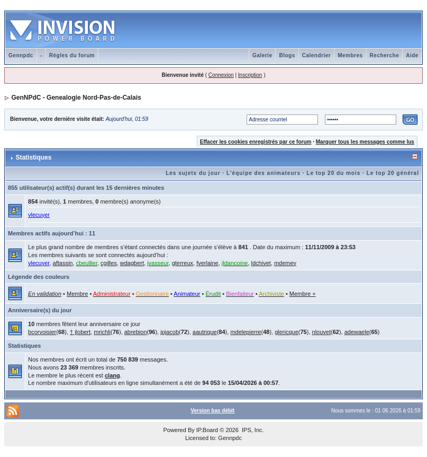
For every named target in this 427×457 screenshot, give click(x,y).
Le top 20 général (393, 173)
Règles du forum (72, 55)
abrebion (135, 332)
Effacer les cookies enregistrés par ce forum (256, 142)
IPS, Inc (252, 430)
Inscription (250, 75)
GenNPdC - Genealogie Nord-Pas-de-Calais (76, 97)
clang (112, 375)
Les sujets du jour (193, 173)
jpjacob (169, 332)
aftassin (63, 263)
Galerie (262, 55)
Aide (412, 55)
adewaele (356, 332)
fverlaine (207, 263)
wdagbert (132, 263)
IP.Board (207, 430)
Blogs (287, 55)
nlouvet (321, 332)
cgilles (109, 263)
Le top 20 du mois (333, 173)
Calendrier (316, 55)
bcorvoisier (42, 332)
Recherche (384, 55)
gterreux (182, 263)
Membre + (302, 294)
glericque (286, 332)
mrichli (102, 332)
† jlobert (80, 332)
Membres (350, 55)
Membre (77, 294)
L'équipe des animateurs (263, 173)
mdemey (285, 263)
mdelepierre (245, 332)
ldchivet (261, 263)
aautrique (205, 332)
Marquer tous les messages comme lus (365, 142)
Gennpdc (20, 55)
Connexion (221, 75)
